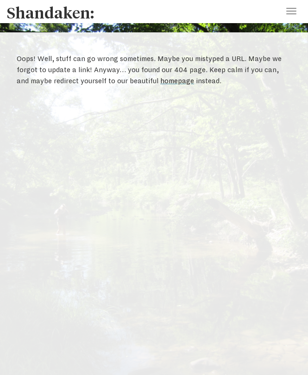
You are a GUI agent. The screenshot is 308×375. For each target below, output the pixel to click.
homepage (177, 81)
